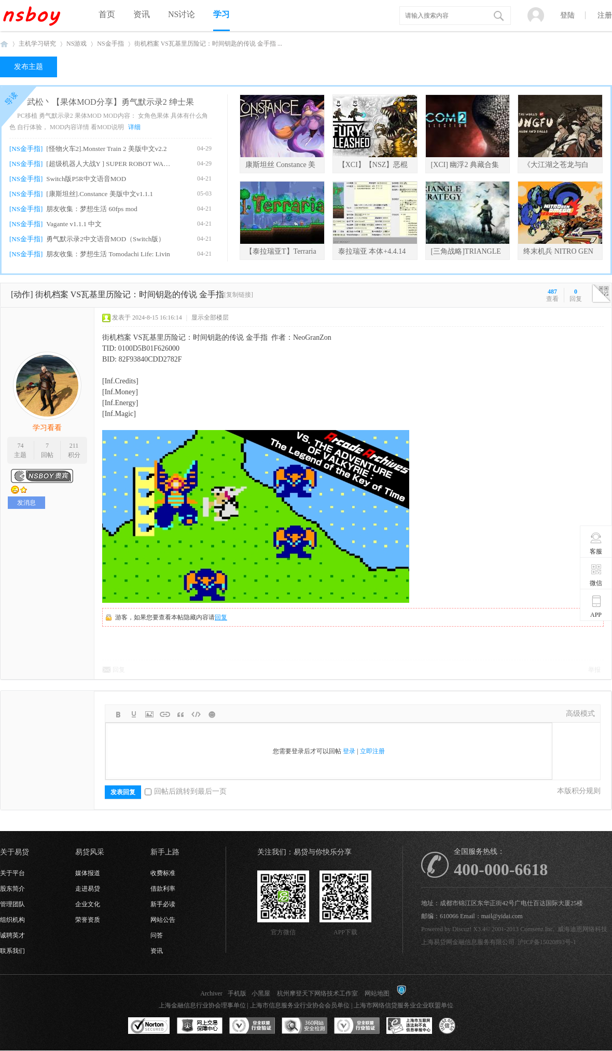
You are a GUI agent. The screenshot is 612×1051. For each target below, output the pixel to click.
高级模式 (580, 713)
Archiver (211, 993)
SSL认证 (149, 1026)
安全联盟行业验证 (252, 1026)
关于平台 (12, 873)
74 (20, 445)
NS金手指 (110, 43)
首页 (107, 14)
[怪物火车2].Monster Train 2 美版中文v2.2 (106, 149)
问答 (156, 935)
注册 (604, 15)
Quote (180, 714)
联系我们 (12, 951)
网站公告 (162, 919)
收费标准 (162, 873)
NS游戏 (76, 43)
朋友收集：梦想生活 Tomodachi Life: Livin (108, 254)
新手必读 (162, 904)
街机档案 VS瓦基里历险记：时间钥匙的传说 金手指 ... (208, 43)
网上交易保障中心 (199, 1026)
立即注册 (372, 751)
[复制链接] (238, 294)
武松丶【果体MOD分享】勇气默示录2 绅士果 (110, 102)
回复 (221, 617)
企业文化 (87, 904)
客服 (596, 543)
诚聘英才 (12, 935)
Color (134, 714)
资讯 (141, 14)
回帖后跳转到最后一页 (186, 791)
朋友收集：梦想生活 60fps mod (91, 209)
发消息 (26, 502)
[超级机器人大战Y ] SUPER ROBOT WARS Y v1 (109, 164)
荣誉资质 (87, 919)
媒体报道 (87, 873)
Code (196, 714)
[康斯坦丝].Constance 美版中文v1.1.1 (99, 194)
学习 (221, 14)
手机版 (237, 993)
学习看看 (47, 428)
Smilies (211, 714)
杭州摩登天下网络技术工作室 (317, 993)
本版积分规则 (579, 791)
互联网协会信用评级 (461, 1026)
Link (165, 714)
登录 (349, 751)
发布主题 (28, 67)
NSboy (4, 43)
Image (149, 714)
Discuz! (461, 929)
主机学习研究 (37, 43)
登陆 (567, 15)
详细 (134, 127)
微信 (596, 575)
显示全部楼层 (210, 317)
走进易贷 (87, 888)
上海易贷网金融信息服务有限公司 (467, 942)
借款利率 (162, 888)
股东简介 (12, 888)
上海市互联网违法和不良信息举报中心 (409, 1026)
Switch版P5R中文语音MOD (86, 179)
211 (74, 445)
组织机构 (12, 919)
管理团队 (12, 904)
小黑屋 (261, 993)
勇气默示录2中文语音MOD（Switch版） (105, 239)
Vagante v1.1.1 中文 (74, 224)
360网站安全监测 (304, 1026)
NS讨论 (181, 14)
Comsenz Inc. (537, 929)
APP (596, 606)
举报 (594, 669)
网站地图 (377, 993)
